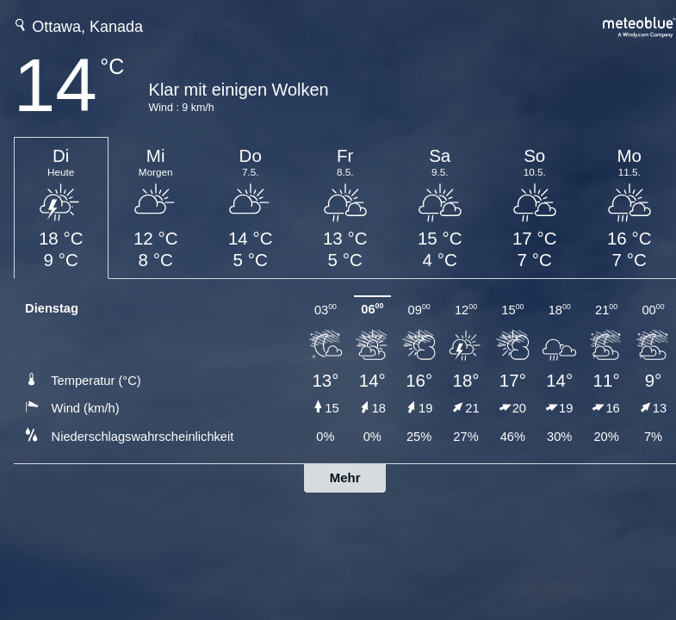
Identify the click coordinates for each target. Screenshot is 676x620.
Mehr (345, 477)
